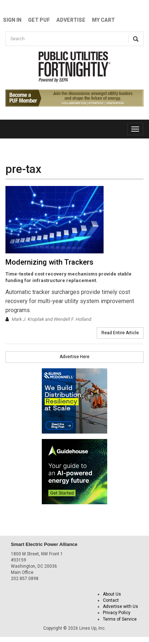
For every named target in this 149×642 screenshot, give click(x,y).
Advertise (70, 20)
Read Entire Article (120, 332)
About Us (112, 594)
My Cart (103, 20)
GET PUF (39, 20)
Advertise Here (74, 356)
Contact (111, 600)
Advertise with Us (120, 606)
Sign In (12, 20)
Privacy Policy (116, 612)
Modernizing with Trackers (49, 262)
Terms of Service (120, 619)
